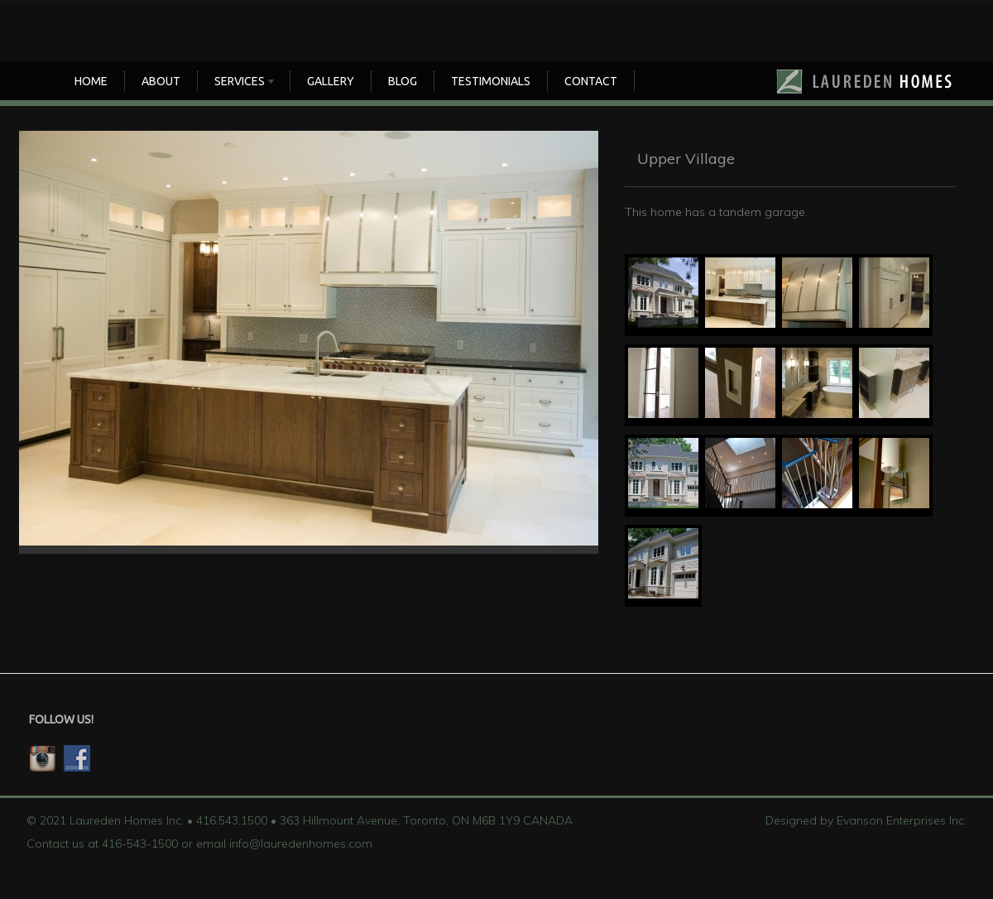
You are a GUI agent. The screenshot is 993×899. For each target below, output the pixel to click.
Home (91, 81)
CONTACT (590, 81)
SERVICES (241, 83)
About (161, 81)
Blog (402, 81)
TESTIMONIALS (490, 81)
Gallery (330, 81)
